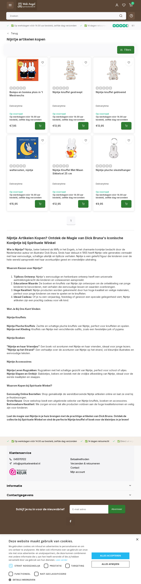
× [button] (137, 539)
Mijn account (77, 471)
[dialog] (70, 560)
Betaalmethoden (79, 459)
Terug (12, 33)
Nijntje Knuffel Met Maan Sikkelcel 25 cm (68, 172)
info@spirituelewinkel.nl (26, 463)
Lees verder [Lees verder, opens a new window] (62, 559)
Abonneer (116, 509)
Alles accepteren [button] (110, 555)
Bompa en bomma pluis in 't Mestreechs (26, 94)
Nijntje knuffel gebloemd (111, 92)
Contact (74, 467)
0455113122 (19, 459)
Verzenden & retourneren (85, 463)
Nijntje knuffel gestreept (67, 92)
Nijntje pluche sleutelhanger (113, 170)
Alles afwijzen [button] (110, 564)
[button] (48, 579)
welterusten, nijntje (21, 170)
